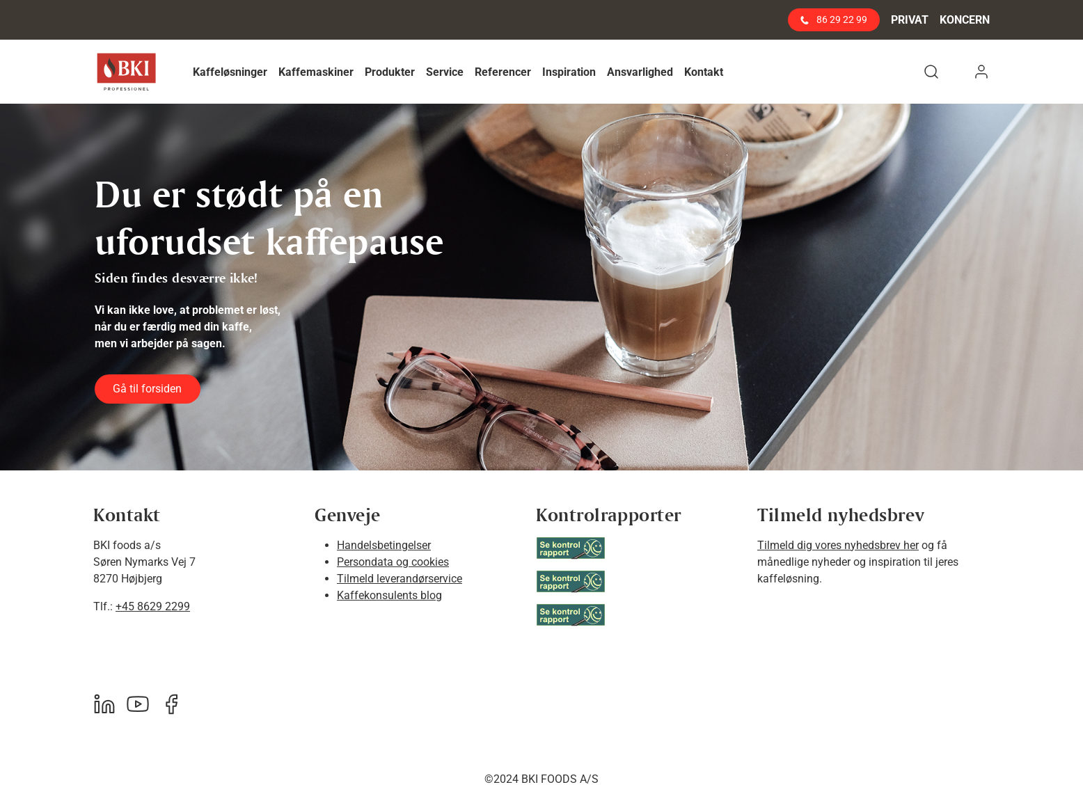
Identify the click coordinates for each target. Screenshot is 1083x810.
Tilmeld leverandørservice (399, 578)
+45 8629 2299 (153, 606)
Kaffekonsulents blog (389, 595)
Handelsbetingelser (384, 545)
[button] (230, 72)
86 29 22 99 (833, 19)
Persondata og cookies (393, 562)
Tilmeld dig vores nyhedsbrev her (838, 545)
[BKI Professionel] (126, 72)
